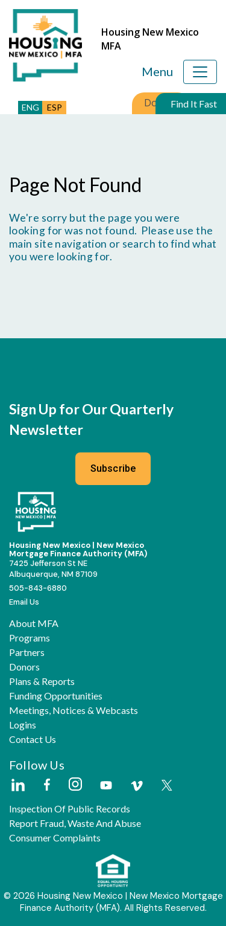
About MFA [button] (33, 623)
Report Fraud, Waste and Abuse (75, 823)
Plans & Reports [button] (42, 681)
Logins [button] (22, 724)
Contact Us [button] (32, 739)
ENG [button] (30, 107)
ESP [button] (54, 107)
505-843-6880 (38, 588)
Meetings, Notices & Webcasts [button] (73, 710)
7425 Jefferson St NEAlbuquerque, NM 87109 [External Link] (53, 568)
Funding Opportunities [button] (55, 695)
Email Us (24, 602)
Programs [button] (29, 637)
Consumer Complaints (55, 837)
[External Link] (17, 786)
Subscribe (113, 468)
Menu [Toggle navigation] (157, 71)
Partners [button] (27, 652)
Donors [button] (24, 666)
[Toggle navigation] (200, 72)
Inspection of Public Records (69, 808)
